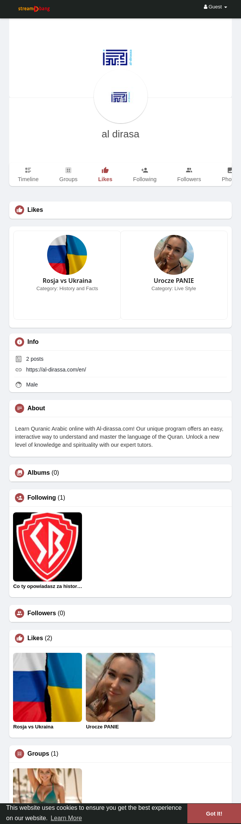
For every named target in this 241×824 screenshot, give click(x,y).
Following (41, 498)
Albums (38, 473)
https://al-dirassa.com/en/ (56, 370)
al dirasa (120, 134)
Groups (38, 754)
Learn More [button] (66, 818)
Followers (41, 613)
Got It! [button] (214, 814)
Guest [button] (215, 7)
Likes (35, 638)
